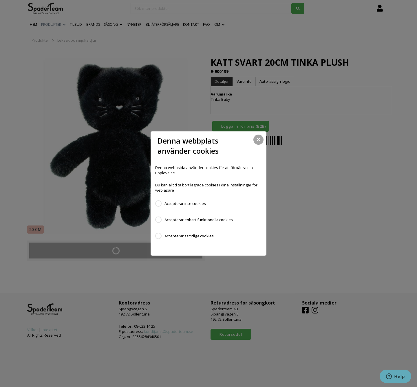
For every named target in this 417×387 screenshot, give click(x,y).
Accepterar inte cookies (185, 203)
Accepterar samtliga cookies (189, 236)
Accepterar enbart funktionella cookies (198, 219)
